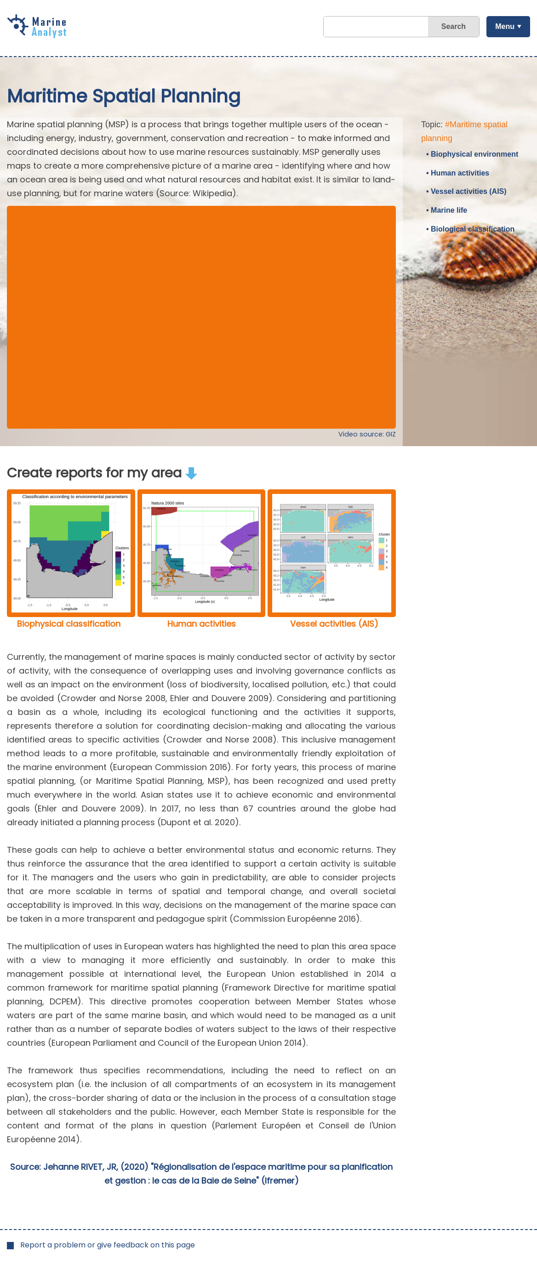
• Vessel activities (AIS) (466, 191)
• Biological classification (470, 229)
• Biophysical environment (472, 154)
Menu (504, 26)
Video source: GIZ (367, 434)
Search (453, 26)
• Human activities (457, 173)
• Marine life (446, 210)
